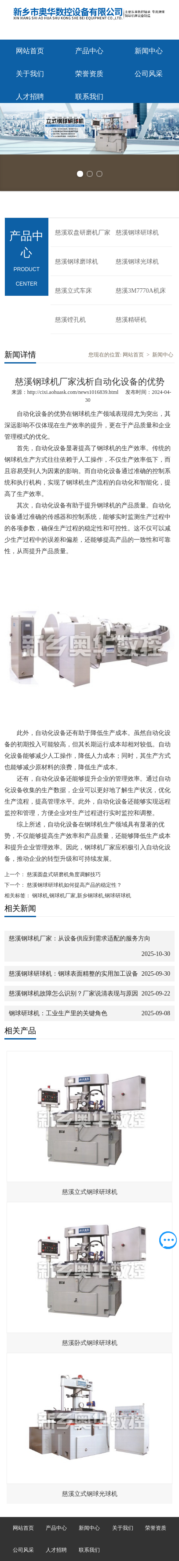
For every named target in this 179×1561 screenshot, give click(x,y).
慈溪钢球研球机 (137, 232)
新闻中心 (149, 51)
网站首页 (30, 51)
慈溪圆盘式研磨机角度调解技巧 (63, 874)
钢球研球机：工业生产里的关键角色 (58, 1013)
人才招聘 (30, 96)
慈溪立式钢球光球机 (89, 1494)
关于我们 (30, 73)
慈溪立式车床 (73, 290)
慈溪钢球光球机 (137, 261)
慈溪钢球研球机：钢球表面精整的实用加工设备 (73, 973)
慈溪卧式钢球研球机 (89, 1343)
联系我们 (89, 96)
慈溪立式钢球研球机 (89, 1192)
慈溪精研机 (131, 319)
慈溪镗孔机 (70, 319)
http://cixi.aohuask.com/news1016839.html (73, 392)
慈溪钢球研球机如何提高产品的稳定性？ (74, 885)
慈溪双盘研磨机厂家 (82, 232)
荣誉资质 (89, 73)
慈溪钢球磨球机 (76, 261)
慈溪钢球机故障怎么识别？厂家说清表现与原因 (73, 993)
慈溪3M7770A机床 (141, 290)
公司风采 (149, 73)
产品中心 (89, 51)
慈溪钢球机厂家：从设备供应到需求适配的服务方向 (79, 938)
